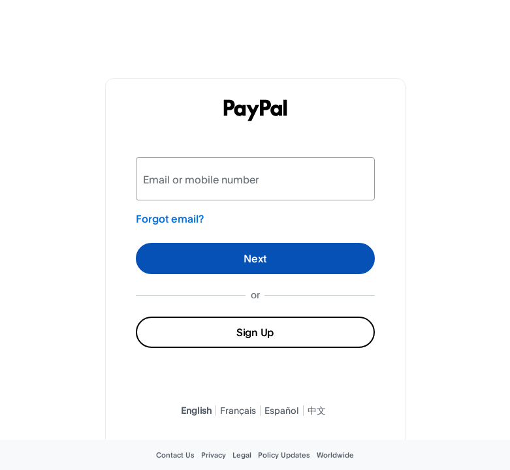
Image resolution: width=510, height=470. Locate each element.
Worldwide (335, 455)
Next (255, 258)
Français (238, 410)
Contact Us (175, 455)
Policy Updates (284, 455)
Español (281, 410)
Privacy (213, 455)
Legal (241, 455)
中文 (317, 410)
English (196, 410)
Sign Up (255, 332)
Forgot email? (170, 218)
